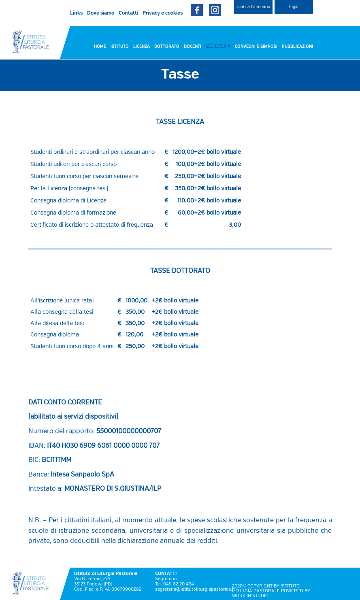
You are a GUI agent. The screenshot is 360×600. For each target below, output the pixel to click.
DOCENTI (192, 47)
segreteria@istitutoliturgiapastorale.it (195, 589)
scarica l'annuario (253, 7)
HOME (100, 47)
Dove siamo (100, 13)
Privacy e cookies (163, 13)
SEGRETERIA (218, 47)
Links (76, 13)
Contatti (128, 13)
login (293, 7)
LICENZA (141, 47)
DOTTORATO (166, 47)
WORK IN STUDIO (250, 596)
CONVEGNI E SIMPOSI (256, 47)
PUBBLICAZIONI (297, 47)
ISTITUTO (120, 47)
